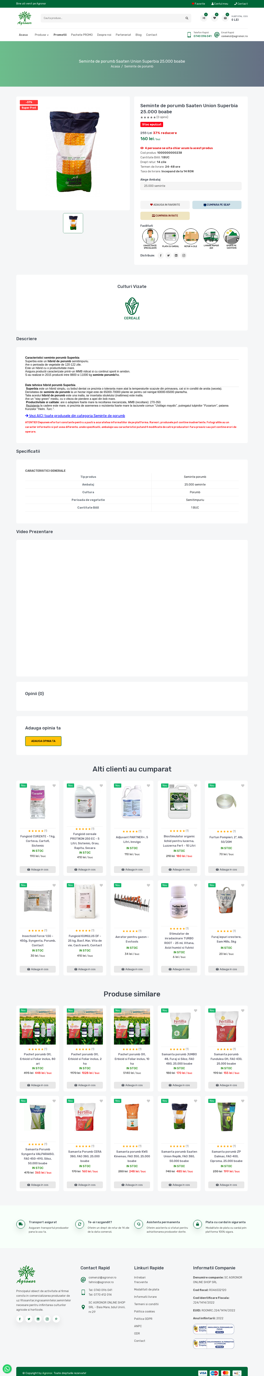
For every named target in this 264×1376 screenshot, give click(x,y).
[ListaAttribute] (190, 186)
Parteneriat (123, 35)
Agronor (47, 1373)
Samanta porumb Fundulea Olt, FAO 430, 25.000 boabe (226, 1059)
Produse (40, 35)
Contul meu (219, 3)
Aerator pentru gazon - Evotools (132, 939)
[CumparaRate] (165, 216)
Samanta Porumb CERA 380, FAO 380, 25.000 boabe (84, 1156)
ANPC (138, 1326)
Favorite (198, 3)
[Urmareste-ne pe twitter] (29, 1318)
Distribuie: (147, 255)
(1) (45, 830)
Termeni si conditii (146, 1304)
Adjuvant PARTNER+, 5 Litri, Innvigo (132, 840)
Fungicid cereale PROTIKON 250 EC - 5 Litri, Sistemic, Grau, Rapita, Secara (84, 841)
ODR (137, 1333)
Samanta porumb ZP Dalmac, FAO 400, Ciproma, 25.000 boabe (226, 1156)
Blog (139, 35)
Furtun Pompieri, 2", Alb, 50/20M (226, 840)
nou (23, 785)
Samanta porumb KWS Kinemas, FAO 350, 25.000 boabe (132, 1156)
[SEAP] (217, 205)
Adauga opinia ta (43, 741)
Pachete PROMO (82, 35)
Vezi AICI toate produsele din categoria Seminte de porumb (75, 416)
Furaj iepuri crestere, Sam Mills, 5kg (226, 939)
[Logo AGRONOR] (24, 18)
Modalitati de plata (146, 1289)
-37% (29, 102)
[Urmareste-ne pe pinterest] (56, 1318)
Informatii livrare (145, 1297)
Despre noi (104, 35)
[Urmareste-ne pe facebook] (19, 1318)
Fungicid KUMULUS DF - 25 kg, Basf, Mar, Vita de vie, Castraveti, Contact (85, 940)
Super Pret (29, 107)
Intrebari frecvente (141, 1280)
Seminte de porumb (138, 66)
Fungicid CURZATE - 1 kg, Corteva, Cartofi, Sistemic (37, 841)
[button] (187, 18)
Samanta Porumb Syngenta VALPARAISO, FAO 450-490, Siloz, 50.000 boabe (37, 1156)
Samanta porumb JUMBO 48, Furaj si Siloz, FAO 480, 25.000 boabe (179, 1059)
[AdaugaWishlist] (165, 205)
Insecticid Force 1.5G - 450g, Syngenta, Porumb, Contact (38, 940)
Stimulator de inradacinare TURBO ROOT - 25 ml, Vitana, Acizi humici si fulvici (179, 940)
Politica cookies (144, 1311)
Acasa (23, 35)
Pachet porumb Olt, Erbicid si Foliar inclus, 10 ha (132, 1059)
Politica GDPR (143, 1319)
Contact (241, 3)
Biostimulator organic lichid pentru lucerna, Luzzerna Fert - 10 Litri (179, 841)
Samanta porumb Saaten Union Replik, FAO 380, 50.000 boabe (179, 1156)
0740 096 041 (202, 36)
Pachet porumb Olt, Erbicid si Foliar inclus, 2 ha (85, 1059)
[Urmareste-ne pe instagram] (47, 1318)
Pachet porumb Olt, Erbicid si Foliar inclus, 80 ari (37, 1059)
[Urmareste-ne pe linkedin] (38, 1318)
